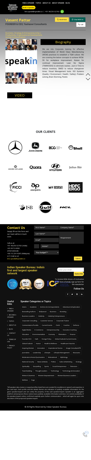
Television (73, 366)
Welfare (25, 380)
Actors (24, 307)
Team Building (27, 371)
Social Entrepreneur (59, 366)
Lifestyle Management (61, 353)
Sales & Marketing (65, 362)
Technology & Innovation (71, 371)
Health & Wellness (50, 343)
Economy (52, 334)
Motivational (52, 357)
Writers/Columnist (28, 375)
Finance (72, 334)
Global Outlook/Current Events (65, 339)
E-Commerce (39, 330)
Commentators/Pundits (30, 325)
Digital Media (26, 330)
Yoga (33, 380)
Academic (33, 307)
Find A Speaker (28, 3)
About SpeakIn (58, 3)
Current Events (47, 325)
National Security (28, 362)
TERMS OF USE (11, 340)
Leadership (37, 353)
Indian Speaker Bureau (56, 407)
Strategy (79, 362)
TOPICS (10, 321)
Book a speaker (28, 7)
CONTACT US (11, 334)
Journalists (26, 353)
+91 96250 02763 (52, 11)
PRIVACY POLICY (11, 347)
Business (53, 312)
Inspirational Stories (55, 348)
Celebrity (41, 316)
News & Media (42, 362)
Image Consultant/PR (73, 348)
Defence (76, 325)
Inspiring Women (28, 348)
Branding (63, 312)
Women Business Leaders (67, 375)
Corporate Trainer (62, 321)
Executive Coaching (69, 330)
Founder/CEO (26, 339)
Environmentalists (38, 334)
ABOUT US (11, 325)
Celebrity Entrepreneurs (56, 316)
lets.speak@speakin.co (34, 11)
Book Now (62, 19)
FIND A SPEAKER (10, 310)
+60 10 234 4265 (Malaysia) (18, 253)
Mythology (64, 357)
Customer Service (46, 321)
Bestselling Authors (29, 312)
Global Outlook (27, 343)
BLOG (10, 329)
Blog (68, 3)
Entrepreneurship (53, 330)
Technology (55, 371)
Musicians (76, 353)
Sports (46, 366)
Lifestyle (47, 353)
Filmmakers (62, 334)
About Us (47, 3)
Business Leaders (28, 316)
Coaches (66, 325)
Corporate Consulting (29, 321)
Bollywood (42, 312)
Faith (36, 339)
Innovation (41, 348)
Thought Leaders (41, 371)
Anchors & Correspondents (49, 307)
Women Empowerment (46, 375)
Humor (38, 343)
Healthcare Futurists (68, 343)
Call (80, 24)
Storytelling (37, 366)
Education (25, 334)
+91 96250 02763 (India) (17, 245)
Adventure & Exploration (71, 307)
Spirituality (26, 366)
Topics (38, 3)
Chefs (58, 325)
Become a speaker (11, 316)
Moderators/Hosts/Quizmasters (33, 357)
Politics (53, 362)
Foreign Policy (46, 339)
